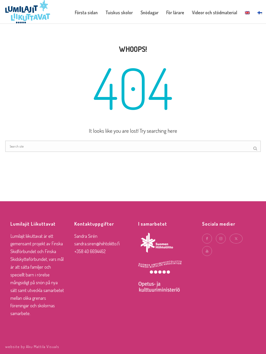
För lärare (175, 12)
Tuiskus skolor (119, 12)
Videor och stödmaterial (214, 12)
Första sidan (86, 12)
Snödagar (149, 12)
